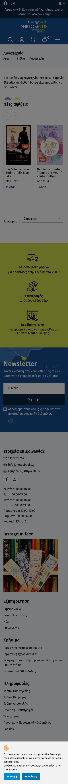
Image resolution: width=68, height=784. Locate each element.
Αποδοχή (12, 776)
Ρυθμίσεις (31, 776)
